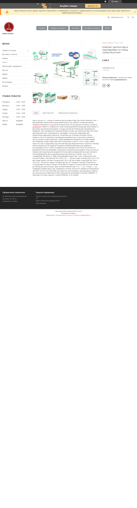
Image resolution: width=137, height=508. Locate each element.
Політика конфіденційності (82, 215)
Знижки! (5, 86)
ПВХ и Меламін (41, 203)
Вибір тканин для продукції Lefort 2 (48, 201)
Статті (4, 62)
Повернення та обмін (9, 201)
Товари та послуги (57, 28)
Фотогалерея (7, 82)
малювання (37, 127)
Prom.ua (79, 211)
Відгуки (4, 74)
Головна (42, 28)
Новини (5, 58)
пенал (63, 129)
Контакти (75, 28)
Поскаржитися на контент (64, 215)
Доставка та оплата (92, 28)
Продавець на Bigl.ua (68, 213)
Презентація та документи (12, 66)
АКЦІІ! (107, 28)
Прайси (4, 78)
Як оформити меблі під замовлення (14, 196)
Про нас (5, 70)
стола (52, 125)
